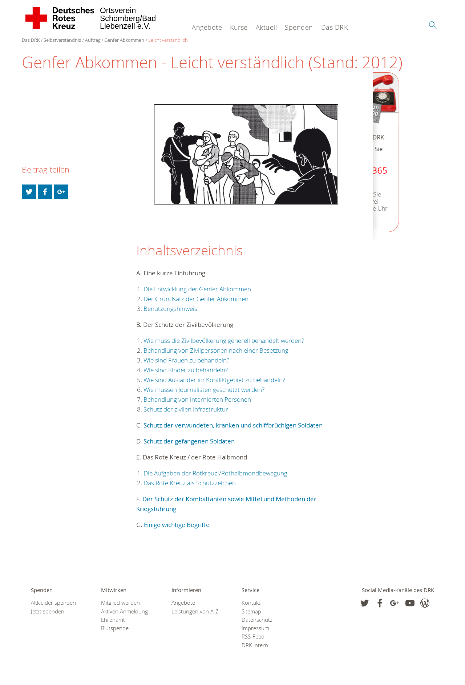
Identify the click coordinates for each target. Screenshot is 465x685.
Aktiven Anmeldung (124, 611)
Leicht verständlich (168, 40)
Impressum (255, 628)
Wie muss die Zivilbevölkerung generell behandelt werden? (223, 340)
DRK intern (255, 645)
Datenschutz (257, 619)
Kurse (239, 27)
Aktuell (266, 27)
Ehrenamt (113, 619)
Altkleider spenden (53, 602)
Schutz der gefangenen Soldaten (189, 441)
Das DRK (334, 27)
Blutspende (115, 628)
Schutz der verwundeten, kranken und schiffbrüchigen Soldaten (233, 425)
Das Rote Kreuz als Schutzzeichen (189, 483)
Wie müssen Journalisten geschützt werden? (203, 389)
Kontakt (251, 602)
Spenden (299, 27)
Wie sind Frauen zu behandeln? (186, 360)
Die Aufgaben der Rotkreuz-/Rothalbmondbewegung (215, 473)
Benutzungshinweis (170, 308)
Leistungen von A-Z (195, 611)
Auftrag (93, 40)
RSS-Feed (253, 636)
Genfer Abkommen (124, 40)
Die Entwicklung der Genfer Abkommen (197, 289)
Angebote (207, 27)
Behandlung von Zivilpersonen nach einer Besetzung (215, 350)
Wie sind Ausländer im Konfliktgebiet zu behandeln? (214, 380)
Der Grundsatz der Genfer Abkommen (195, 299)
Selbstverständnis (62, 40)
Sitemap (251, 611)
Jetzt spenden (47, 611)
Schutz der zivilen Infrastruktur (185, 409)
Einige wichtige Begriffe (177, 524)
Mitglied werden (120, 602)
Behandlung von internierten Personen (197, 399)
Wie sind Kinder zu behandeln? (185, 370)
